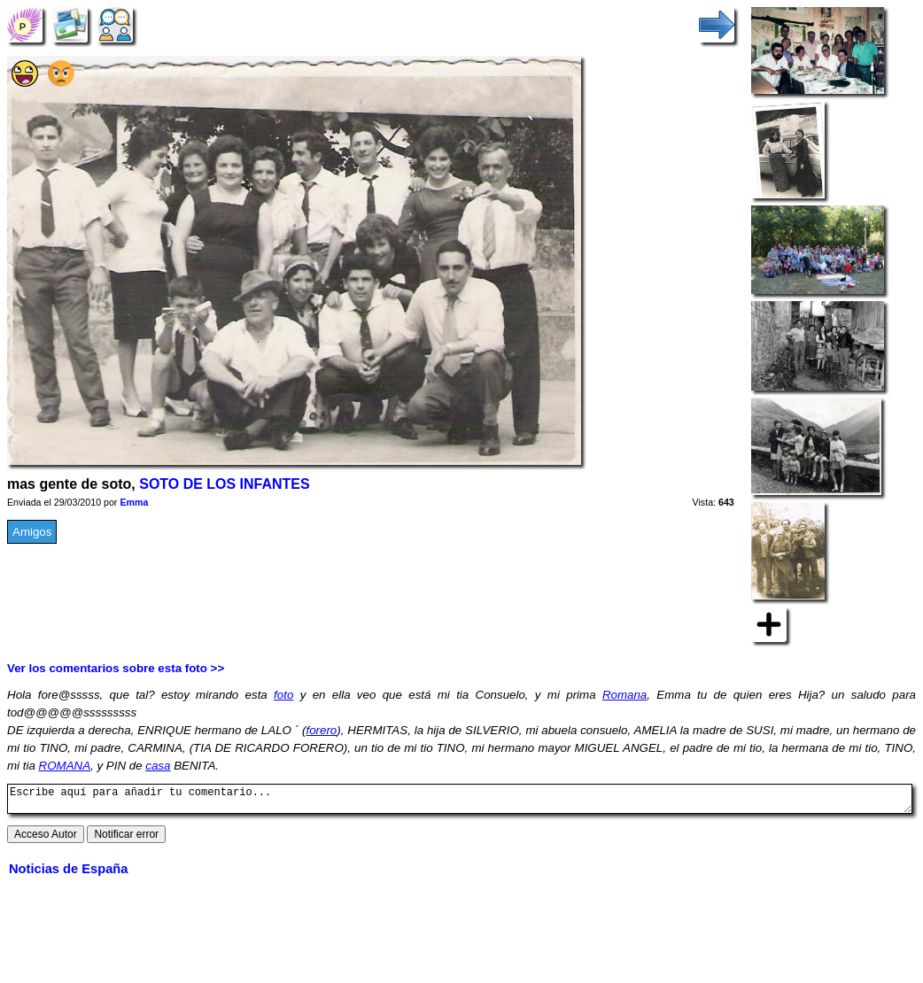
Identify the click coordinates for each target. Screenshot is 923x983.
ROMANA (65, 765)
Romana (624, 694)
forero (321, 730)
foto (283, 694)
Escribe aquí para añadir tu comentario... (459, 801)
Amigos (31, 531)
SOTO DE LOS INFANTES (224, 483)
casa (157, 765)
